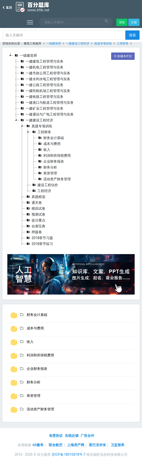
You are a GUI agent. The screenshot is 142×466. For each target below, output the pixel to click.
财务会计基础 (50, 138)
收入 (43, 150)
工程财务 (123, 43)
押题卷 (33, 232)
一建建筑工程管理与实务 (41, 61)
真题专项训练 (103, 43)
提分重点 (35, 220)
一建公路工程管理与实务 (41, 85)
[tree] (71, 149)
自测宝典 (35, 226)
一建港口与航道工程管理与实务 (46, 102)
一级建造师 (53, 43)
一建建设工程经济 (77, 43)
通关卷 (33, 203)
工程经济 (41, 191)
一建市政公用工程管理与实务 (44, 73)
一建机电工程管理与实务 (41, 67)
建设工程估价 (44, 185)
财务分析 (47, 167)
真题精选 (35, 197)
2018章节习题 (39, 238)
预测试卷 (35, 214)
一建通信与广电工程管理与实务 (46, 114)
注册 (134, 22)
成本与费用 (48, 144)
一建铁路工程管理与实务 (41, 97)
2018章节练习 (39, 244)
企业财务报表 (50, 161)
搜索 (132, 35)
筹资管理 (47, 173)
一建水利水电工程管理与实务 (44, 79)
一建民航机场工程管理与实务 (44, 91)
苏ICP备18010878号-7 (68, 454)
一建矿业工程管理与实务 (41, 108)
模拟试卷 (35, 208)
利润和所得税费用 (54, 155)
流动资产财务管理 (54, 179)
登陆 (122, 22)
